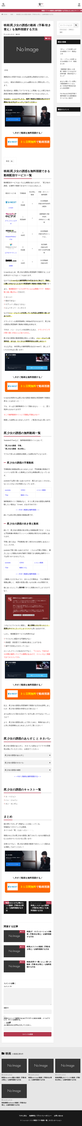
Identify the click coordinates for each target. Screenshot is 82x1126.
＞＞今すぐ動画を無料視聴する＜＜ (27, 776)
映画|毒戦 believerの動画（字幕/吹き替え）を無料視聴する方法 (14, 1104)
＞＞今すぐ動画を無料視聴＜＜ (28, 510)
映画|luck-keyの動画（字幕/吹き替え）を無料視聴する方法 (40, 1079)
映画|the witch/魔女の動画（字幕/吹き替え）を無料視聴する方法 (14, 1079)
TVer (6, 495)
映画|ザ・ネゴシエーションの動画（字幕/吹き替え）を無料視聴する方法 (39, 934)
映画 (12, 14)
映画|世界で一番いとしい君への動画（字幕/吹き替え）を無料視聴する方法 (39, 964)
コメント (8, 986)
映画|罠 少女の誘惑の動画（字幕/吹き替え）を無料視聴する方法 (34, 14)
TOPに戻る (23, 1116)
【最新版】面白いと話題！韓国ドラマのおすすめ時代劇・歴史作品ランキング (68, 72)
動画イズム (24, 495)
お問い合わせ (58, 1116)
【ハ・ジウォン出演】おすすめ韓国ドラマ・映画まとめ (68, 61)
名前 (6, 1008)
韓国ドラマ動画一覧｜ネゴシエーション (47, 1120)
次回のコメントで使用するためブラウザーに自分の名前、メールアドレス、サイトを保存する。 (27, 1019)
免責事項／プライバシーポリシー (40, 1116)
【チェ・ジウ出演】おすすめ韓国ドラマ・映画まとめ (68, 51)
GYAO (23, 490)
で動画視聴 (35, 141)
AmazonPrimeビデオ (11, 236)
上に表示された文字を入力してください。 (18, 1025)
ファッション (63, 29)
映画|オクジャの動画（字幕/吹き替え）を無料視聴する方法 (38, 948)
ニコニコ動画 (41, 490)
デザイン (71, 29)
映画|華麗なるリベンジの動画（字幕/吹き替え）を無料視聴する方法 (67, 1079)
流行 (61, 32)
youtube (8, 490)
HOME (5, 14)
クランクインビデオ (11, 220)
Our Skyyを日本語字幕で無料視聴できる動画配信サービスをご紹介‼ (68, 96)
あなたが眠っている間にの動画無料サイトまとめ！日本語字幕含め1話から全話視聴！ (68, 84)
